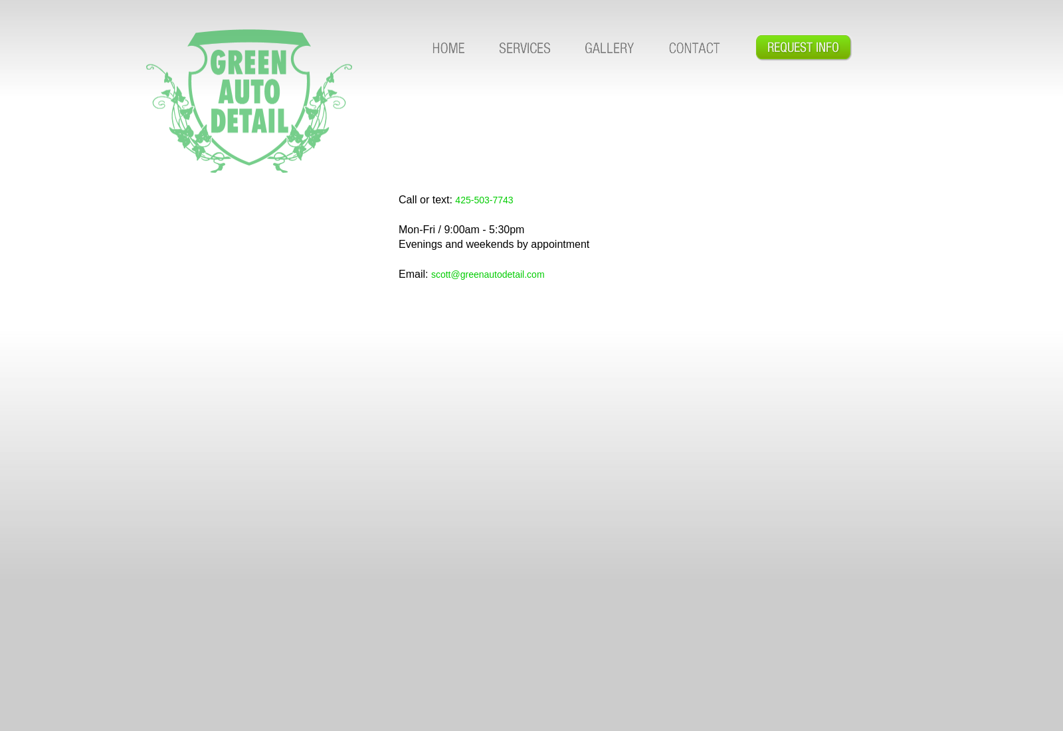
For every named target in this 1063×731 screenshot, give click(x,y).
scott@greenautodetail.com (488, 274)
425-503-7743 (484, 200)
